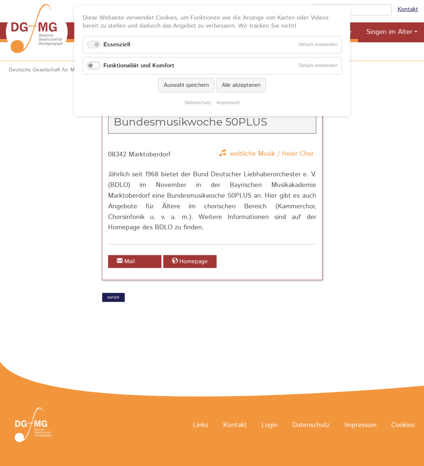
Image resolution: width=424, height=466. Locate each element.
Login (269, 425)
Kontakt (408, 9)
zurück (113, 297)
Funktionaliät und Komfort (138, 65)
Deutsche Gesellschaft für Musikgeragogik (57, 70)
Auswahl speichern (186, 85)
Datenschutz (310, 425)
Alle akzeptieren (241, 85)
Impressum (361, 425)
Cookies (402, 425)
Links (200, 425)
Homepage (193, 261)
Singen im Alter (389, 32)
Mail (129, 261)
